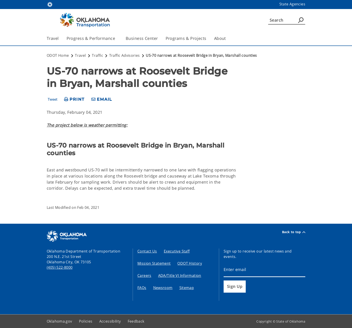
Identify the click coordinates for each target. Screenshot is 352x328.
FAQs (141, 287)
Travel (53, 38)
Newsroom (163, 287)
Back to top (293, 232)
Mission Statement (154, 263)
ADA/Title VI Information (179, 275)
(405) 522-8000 (59, 267)
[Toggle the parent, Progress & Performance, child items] (116, 38)
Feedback (136, 321)
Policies (86, 321)
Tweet (52, 99)
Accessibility (110, 321)
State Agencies (292, 4)
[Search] (286, 20)
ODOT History (189, 263)
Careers (144, 275)
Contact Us (147, 251)
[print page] (74, 99)
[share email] (101, 99)
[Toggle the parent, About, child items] (227, 38)
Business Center (142, 38)
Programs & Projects (186, 38)
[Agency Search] (300, 20)
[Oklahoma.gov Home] (50, 4)
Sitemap (186, 287)
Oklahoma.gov (59, 321)
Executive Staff (177, 251)
